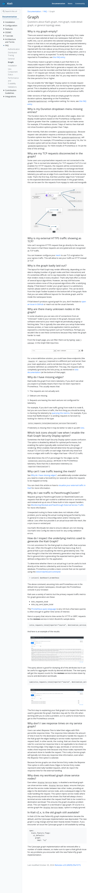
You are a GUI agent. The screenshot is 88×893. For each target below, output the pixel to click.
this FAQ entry (59, 57)
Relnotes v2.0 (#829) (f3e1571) (68, 865)
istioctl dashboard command (48, 571)
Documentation (34, 11)
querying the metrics (61, 413)
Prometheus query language (43, 609)
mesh (58, 255)
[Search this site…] (10, 11)
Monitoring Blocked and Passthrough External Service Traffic (57, 505)
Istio (82, 428)
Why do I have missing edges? (44, 475)
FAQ (45, 11)
